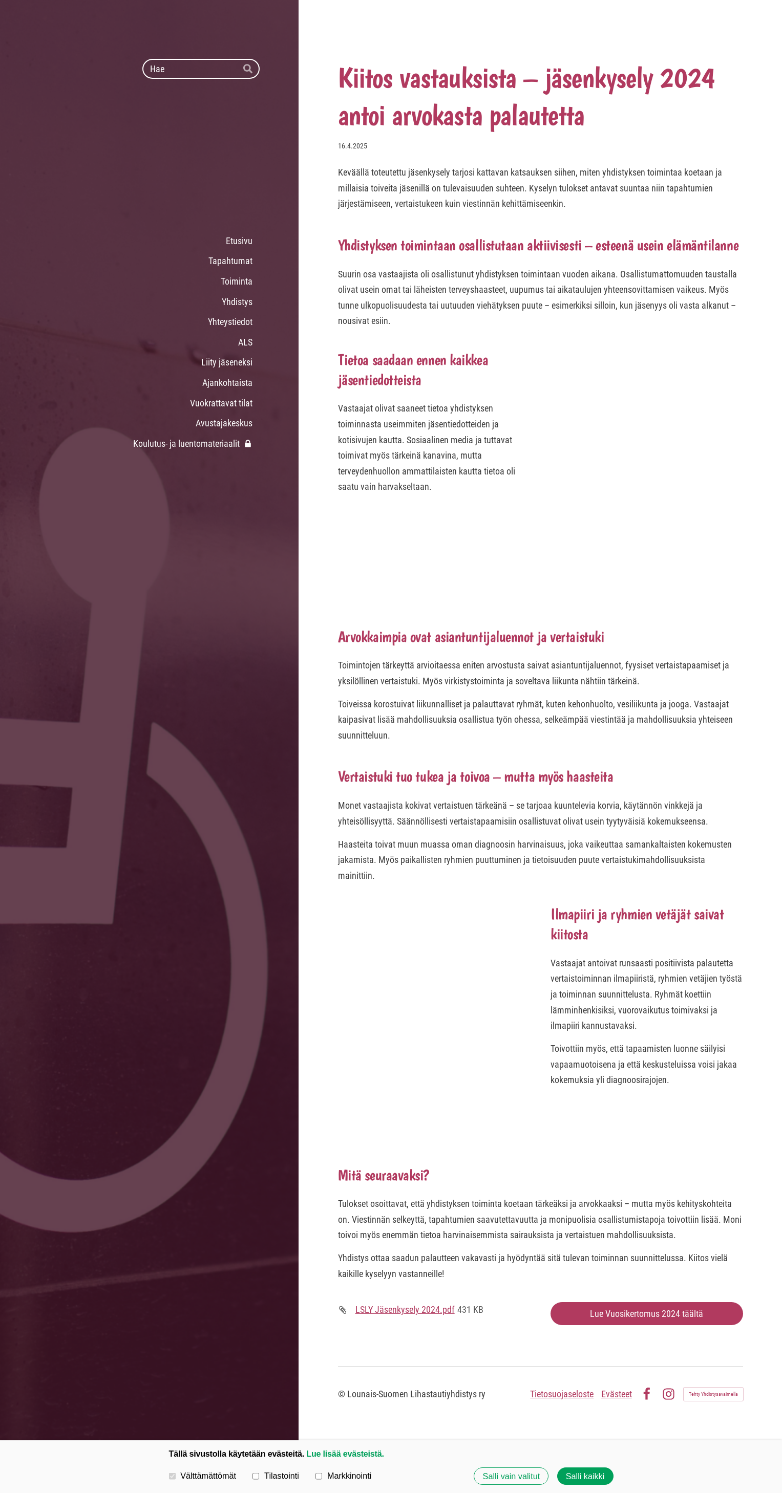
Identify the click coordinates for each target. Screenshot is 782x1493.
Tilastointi (275, 1475)
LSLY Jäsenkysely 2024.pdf (405, 1309)
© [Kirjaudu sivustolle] (342, 1394)
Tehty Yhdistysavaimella (713, 1394)
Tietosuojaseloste (562, 1394)
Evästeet (616, 1394)
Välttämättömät (203, 1475)
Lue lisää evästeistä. (345, 1453)
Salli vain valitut (511, 1476)
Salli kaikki (585, 1476)
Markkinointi (343, 1475)
